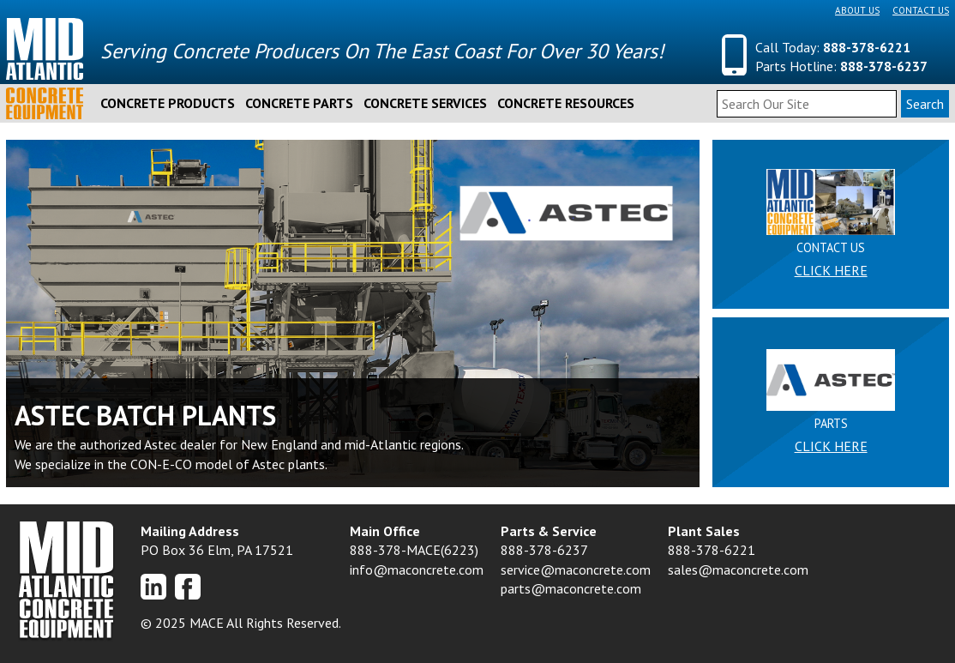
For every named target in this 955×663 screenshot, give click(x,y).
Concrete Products (167, 103)
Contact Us (920, 10)
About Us (857, 10)
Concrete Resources (565, 103)
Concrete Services (425, 103)
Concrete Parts (299, 103)
